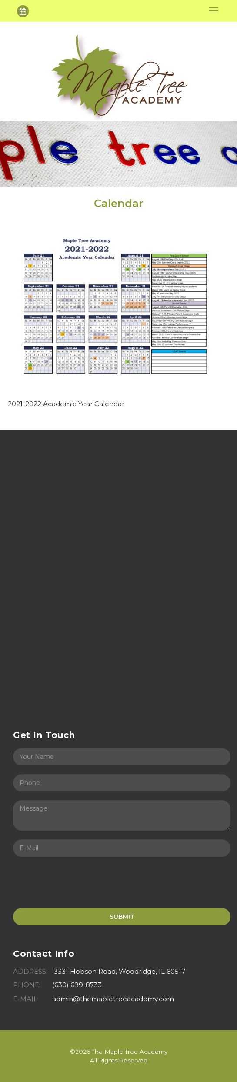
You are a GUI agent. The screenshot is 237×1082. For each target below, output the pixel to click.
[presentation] (79, 882)
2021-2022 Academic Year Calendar (66, 404)
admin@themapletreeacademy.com (113, 999)
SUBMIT (122, 917)
